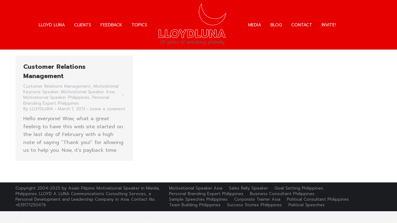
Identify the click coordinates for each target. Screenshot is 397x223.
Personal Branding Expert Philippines (66, 100)
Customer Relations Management (54, 71)
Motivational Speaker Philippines (56, 97)
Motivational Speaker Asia (87, 92)
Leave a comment (107, 109)
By (38, 109)
